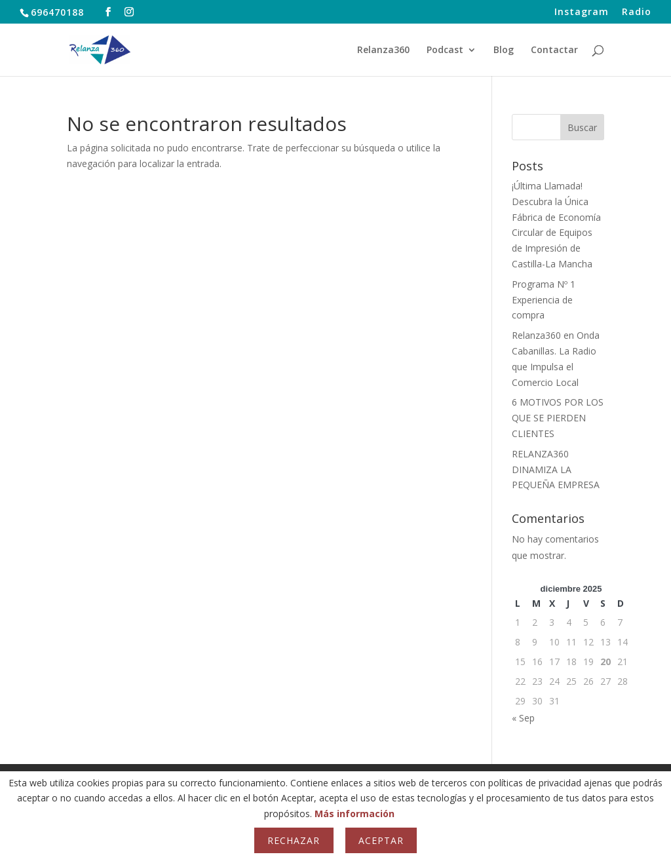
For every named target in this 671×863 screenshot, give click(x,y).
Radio (636, 12)
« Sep (523, 718)
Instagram (581, 12)
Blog (503, 50)
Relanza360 (383, 50)
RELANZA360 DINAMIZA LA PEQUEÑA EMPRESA (556, 469)
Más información (354, 813)
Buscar (582, 127)
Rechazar (293, 840)
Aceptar (381, 840)
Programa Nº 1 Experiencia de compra (543, 300)
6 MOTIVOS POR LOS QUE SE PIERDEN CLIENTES (558, 418)
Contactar (554, 50)
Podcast (445, 50)
